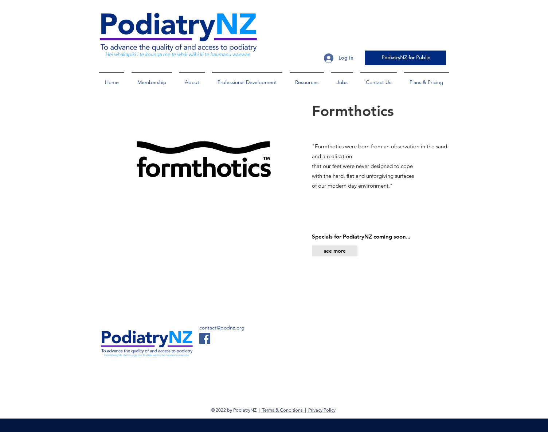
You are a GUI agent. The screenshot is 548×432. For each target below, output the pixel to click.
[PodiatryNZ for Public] (405, 58)
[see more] (334, 250)
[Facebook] (204, 338)
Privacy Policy (321, 410)
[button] (152, 78)
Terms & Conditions (283, 410)
